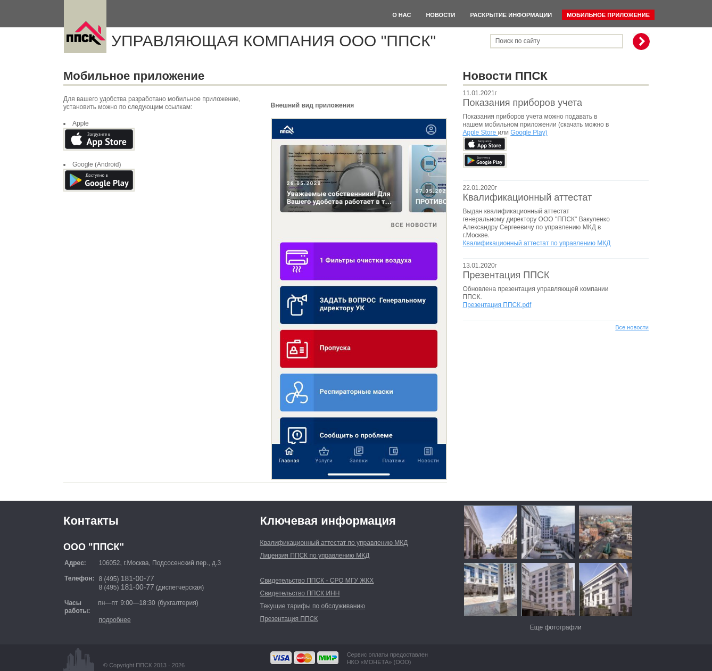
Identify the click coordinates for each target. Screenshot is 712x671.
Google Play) (528, 132)
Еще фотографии (556, 627)
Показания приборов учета (523, 102)
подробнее (114, 620)
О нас (401, 15)
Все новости (632, 327)
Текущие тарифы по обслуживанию (313, 606)
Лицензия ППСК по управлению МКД (315, 555)
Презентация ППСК (506, 275)
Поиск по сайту (517, 41)
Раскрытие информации (511, 15)
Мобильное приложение (608, 15)
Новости (440, 15)
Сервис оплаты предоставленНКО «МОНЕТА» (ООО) (387, 658)
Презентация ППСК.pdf (497, 305)
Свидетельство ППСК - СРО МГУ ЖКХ (317, 580)
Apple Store (480, 132)
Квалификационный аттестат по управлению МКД (537, 243)
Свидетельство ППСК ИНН (300, 593)
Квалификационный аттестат (527, 197)
